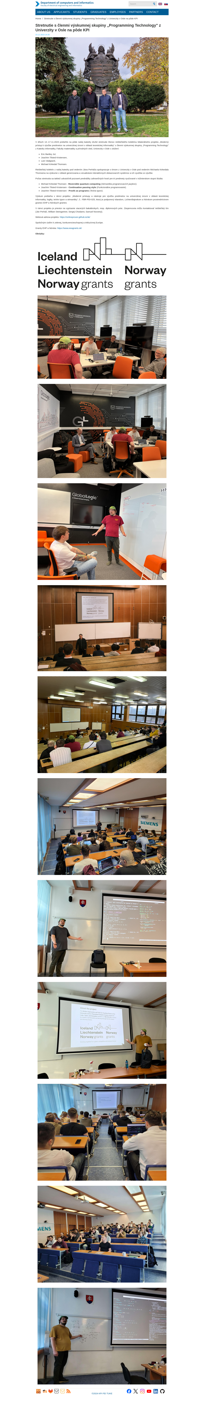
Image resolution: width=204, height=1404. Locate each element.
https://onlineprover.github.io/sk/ (75, 217)
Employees (118, 11)
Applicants (62, 11)
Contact (152, 11)
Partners (136, 11)
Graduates (98, 11)
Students (80, 11)
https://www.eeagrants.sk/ (69, 228)
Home (38, 18)
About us (43, 11)
